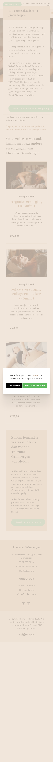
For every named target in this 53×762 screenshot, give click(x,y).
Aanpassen (14, 385)
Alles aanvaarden (35, 385)
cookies (35, 375)
